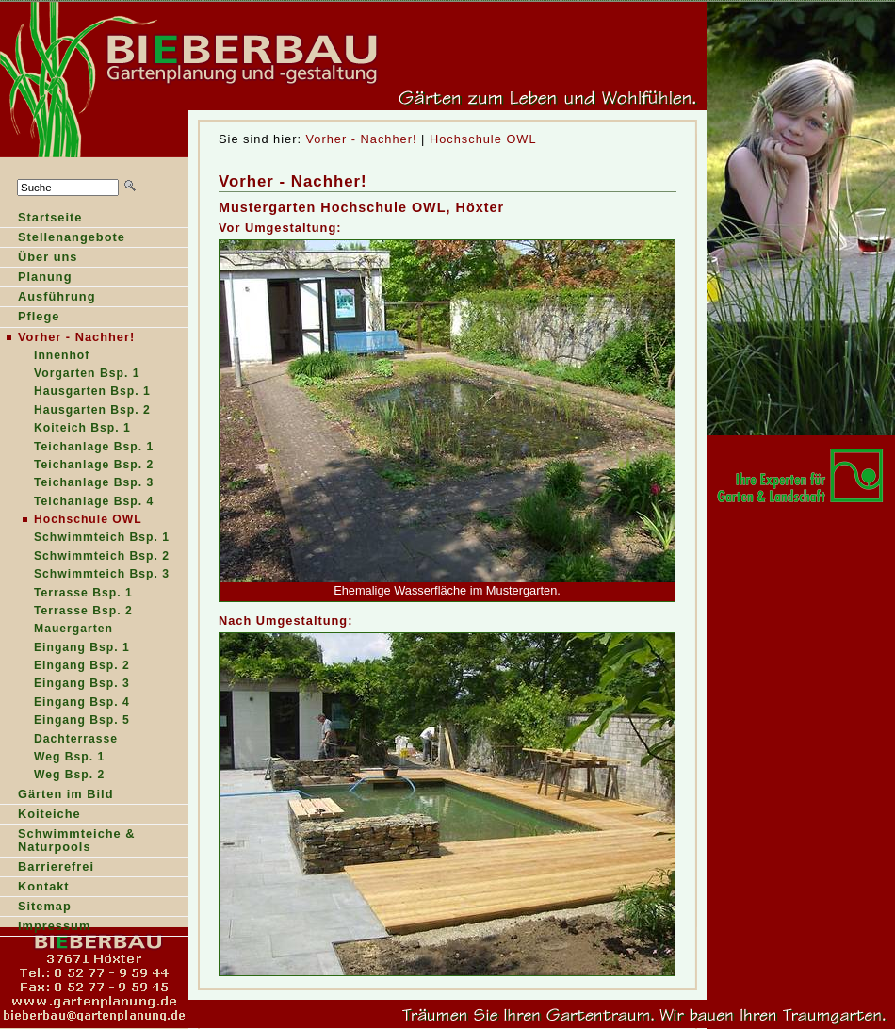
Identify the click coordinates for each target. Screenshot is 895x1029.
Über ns (38, 259)
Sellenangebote (62, 239)
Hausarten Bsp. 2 (75, 411)
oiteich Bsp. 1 (65, 429)
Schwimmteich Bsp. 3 (102, 573)
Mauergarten (73, 628)
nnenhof (45, 357)
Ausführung (48, 298)
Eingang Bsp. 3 (82, 683)
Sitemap (45, 906)
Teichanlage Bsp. (77, 484)
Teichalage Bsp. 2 (77, 466)
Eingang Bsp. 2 (82, 665)
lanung (36, 278)
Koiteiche (49, 814)
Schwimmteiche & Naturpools (77, 840)
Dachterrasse (76, 738)
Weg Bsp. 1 (69, 756)
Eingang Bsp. (65, 649)
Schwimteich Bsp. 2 (85, 557)
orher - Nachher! (67, 338)
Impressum (54, 926)
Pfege (29, 318)
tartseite (41, 219)
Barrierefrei (56, 866)
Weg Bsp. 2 (69, 774)
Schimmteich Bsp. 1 (85, 539)
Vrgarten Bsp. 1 (69, 375)
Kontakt (44, 886)
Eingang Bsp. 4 (82, 702)
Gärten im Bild (65, 794)
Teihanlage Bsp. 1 (77, 448)
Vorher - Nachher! (361, 139)
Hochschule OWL (483, 139)
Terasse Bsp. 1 (66, 594)
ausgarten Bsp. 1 (75, 392)
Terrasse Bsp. (66, 612)
